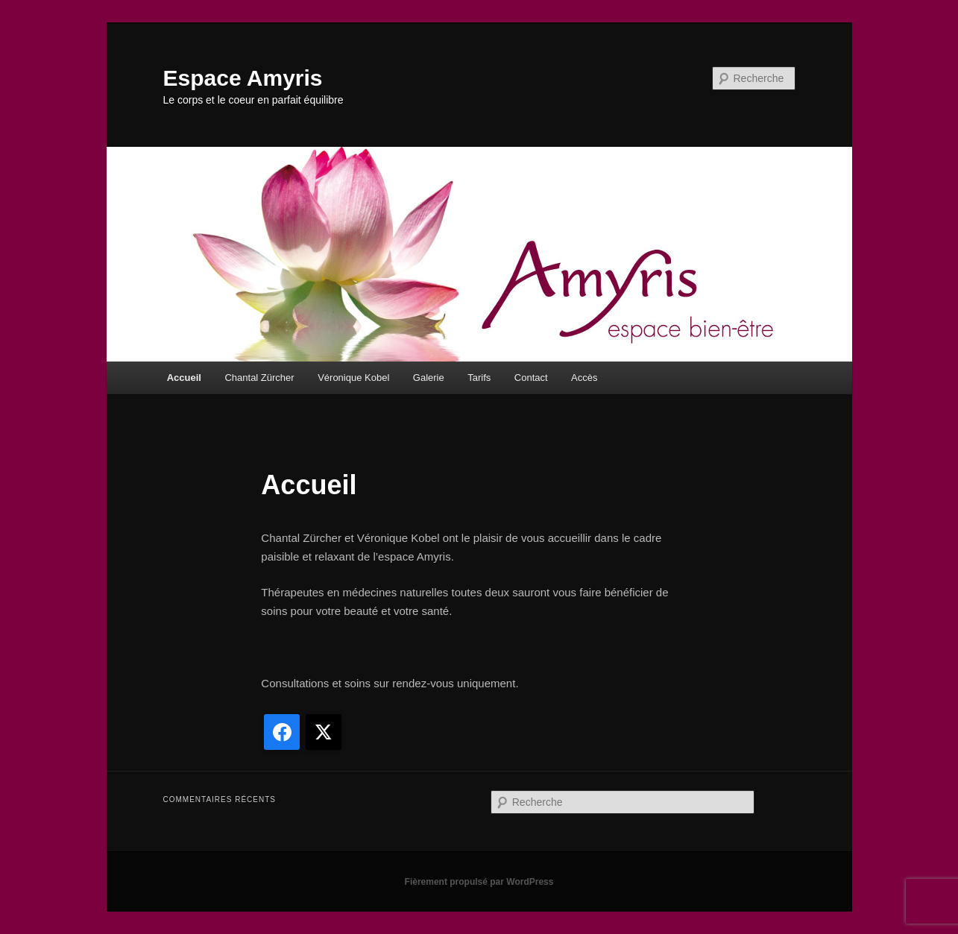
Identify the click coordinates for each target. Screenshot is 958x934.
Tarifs (479, 377)
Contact (531, 377)
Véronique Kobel (353, 377)
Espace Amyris (243, 78)
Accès (584, 377)
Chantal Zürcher (259, 377)
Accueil (184, 377)
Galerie (428, 377)
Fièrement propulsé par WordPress (479, 882)
